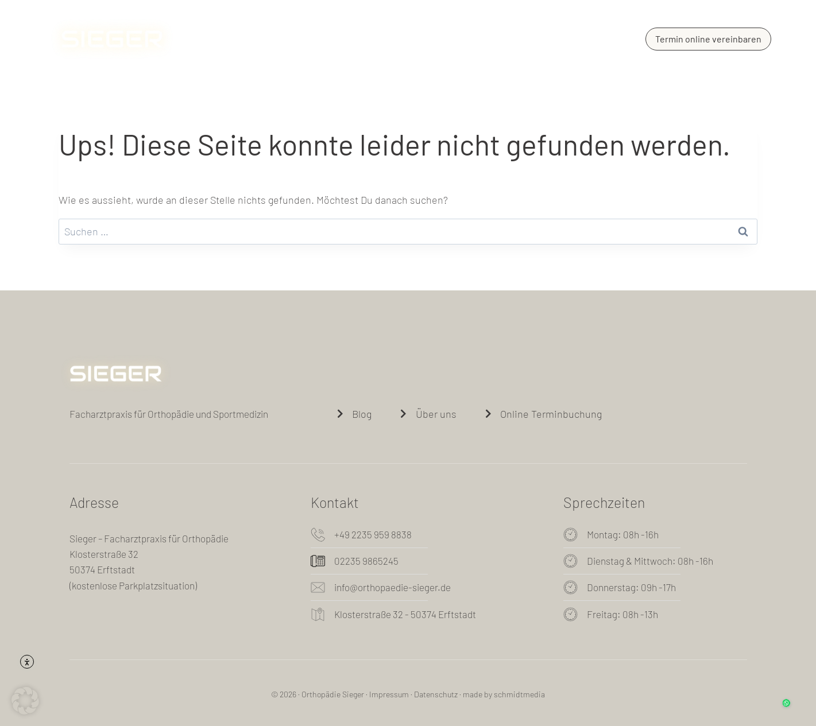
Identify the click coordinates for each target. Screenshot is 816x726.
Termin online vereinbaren (708, 38)
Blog (442, 39)
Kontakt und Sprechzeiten (542, 39)
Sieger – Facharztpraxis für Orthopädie (149, 538)
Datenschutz (436, 694)
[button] (25, 700)
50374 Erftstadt (102, 569)
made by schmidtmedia (504, 694)
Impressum (389, 694)
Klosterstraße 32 (103, 554)
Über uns (323, 39)
